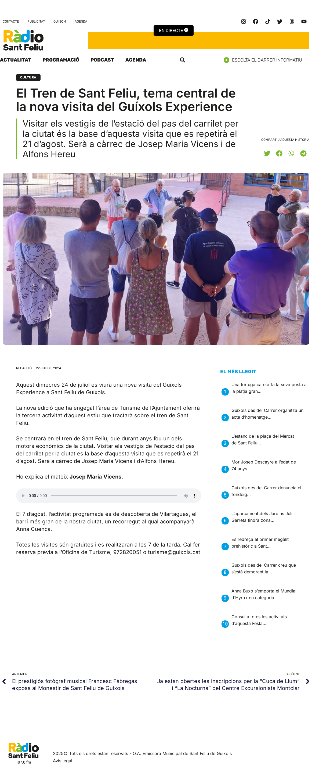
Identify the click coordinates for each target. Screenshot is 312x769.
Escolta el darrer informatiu (265, 60)
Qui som (59, 21)
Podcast (102, 60)
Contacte (11, 21)
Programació (60, 60)
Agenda (81, 21)
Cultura (28, 77)
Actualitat (15, 60)
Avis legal (62, 760)
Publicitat (36, 21)
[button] (183, 60)
